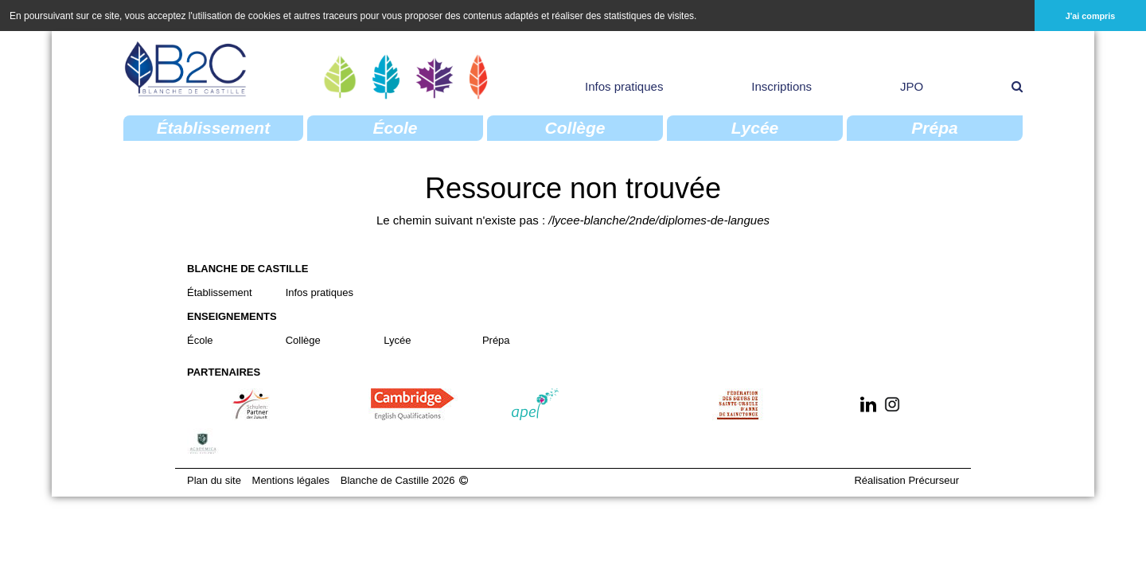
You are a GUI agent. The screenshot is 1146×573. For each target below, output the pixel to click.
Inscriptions (781, 85)
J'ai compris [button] (1091, 16)
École (200, 339)
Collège (303, 339)
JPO (911, 85)
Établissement (219, 292)
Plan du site (214, 479)
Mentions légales (291, 479)
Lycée (397, 339)
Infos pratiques (624, 85)
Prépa (496, 339)
